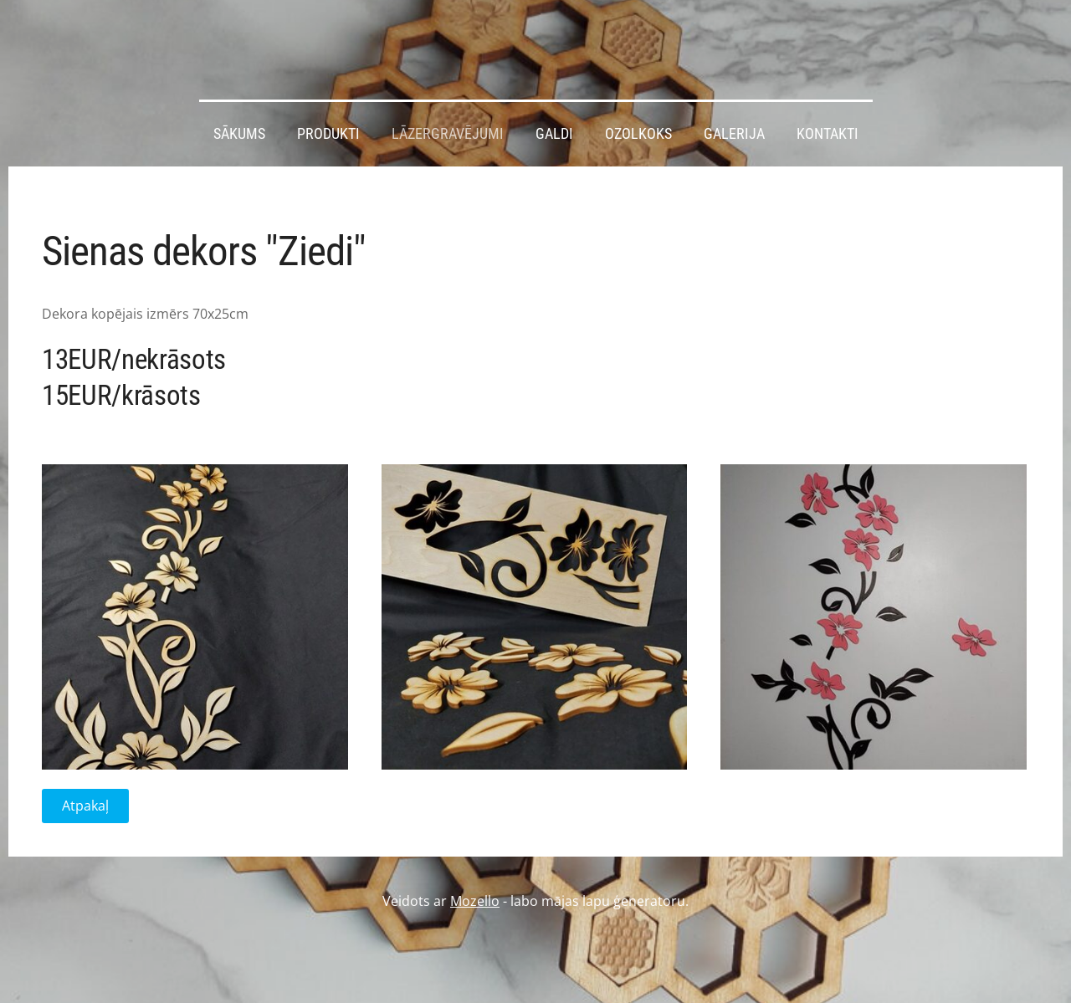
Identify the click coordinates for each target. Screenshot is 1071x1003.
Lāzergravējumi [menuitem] (448, 133)
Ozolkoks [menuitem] (638, 133)
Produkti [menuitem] (328, 133)
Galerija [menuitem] (734, 133)
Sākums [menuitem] (239, 133)
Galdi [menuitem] (554, 133)
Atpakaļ (85, 805)
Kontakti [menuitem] (827, 133)
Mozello (475, 901)
